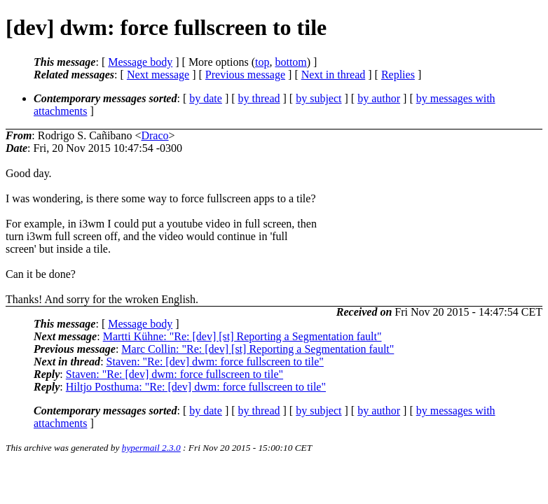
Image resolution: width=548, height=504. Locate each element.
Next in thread (333, 74)
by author (378, 98)
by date (205, 98)
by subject (318, 98)
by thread (259, 98)
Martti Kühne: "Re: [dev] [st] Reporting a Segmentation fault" (242, 336)
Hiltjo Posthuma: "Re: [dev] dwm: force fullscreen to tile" (196, 387)
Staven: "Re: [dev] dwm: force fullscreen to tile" (215, 362)
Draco (154, 135)
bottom (290, 62)
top (262, 62)
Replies (398, 74)
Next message (158, 74)
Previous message (245, 74)
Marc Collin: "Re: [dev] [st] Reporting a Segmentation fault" (257, 349)
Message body (140, 62)
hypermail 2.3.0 (151, 447)
